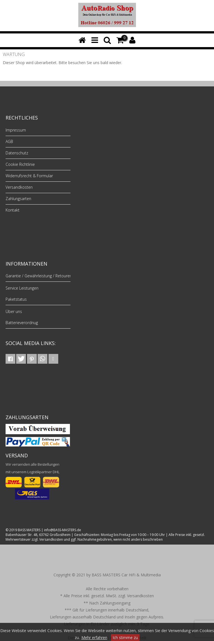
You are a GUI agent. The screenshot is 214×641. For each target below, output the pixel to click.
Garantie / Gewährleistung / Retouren (39, 275)
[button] (10, 359)
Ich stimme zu (125, 637)
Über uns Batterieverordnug (22, 317)
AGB (9, 141)
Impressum (16, 130)
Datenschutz (17, 153)
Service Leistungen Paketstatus (22, 293)
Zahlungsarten (18, 198)
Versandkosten (19, 187)
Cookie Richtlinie (20, 164)
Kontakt (13, 210)
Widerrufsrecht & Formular (29, 175)
